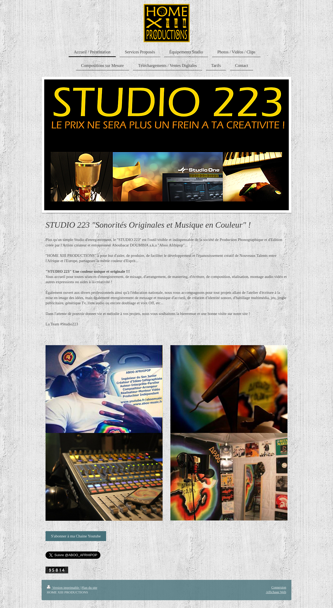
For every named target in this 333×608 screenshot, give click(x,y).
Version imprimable (63, 588)
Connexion (278, 587)
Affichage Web (276, 592)
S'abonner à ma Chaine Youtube (76, 536)
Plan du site (89, 588)
